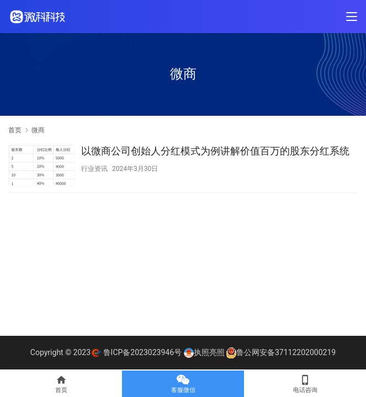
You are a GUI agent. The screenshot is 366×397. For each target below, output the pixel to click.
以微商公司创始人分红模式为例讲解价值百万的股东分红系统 (215, 151)
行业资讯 (94, 169)
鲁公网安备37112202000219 (286, 352)
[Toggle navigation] (351, 16)
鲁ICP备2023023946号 (142, 352)
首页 (15, 130)
